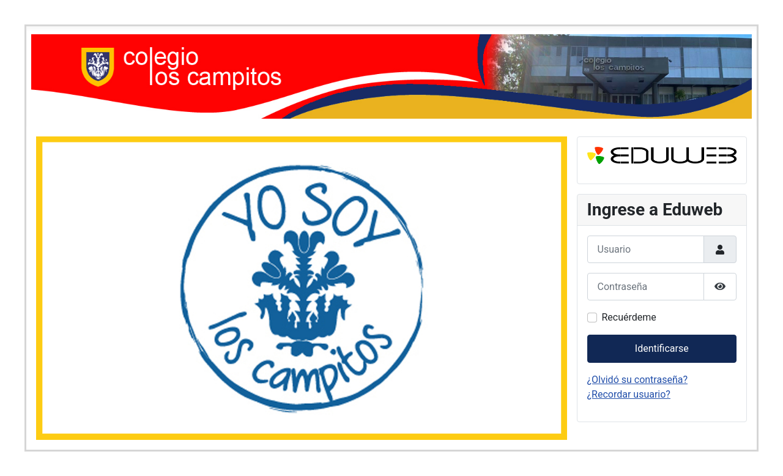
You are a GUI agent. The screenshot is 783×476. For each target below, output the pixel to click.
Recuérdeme (629, 317)
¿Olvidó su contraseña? (637, 379)
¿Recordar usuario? (628, 394)
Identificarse (662, 348)
